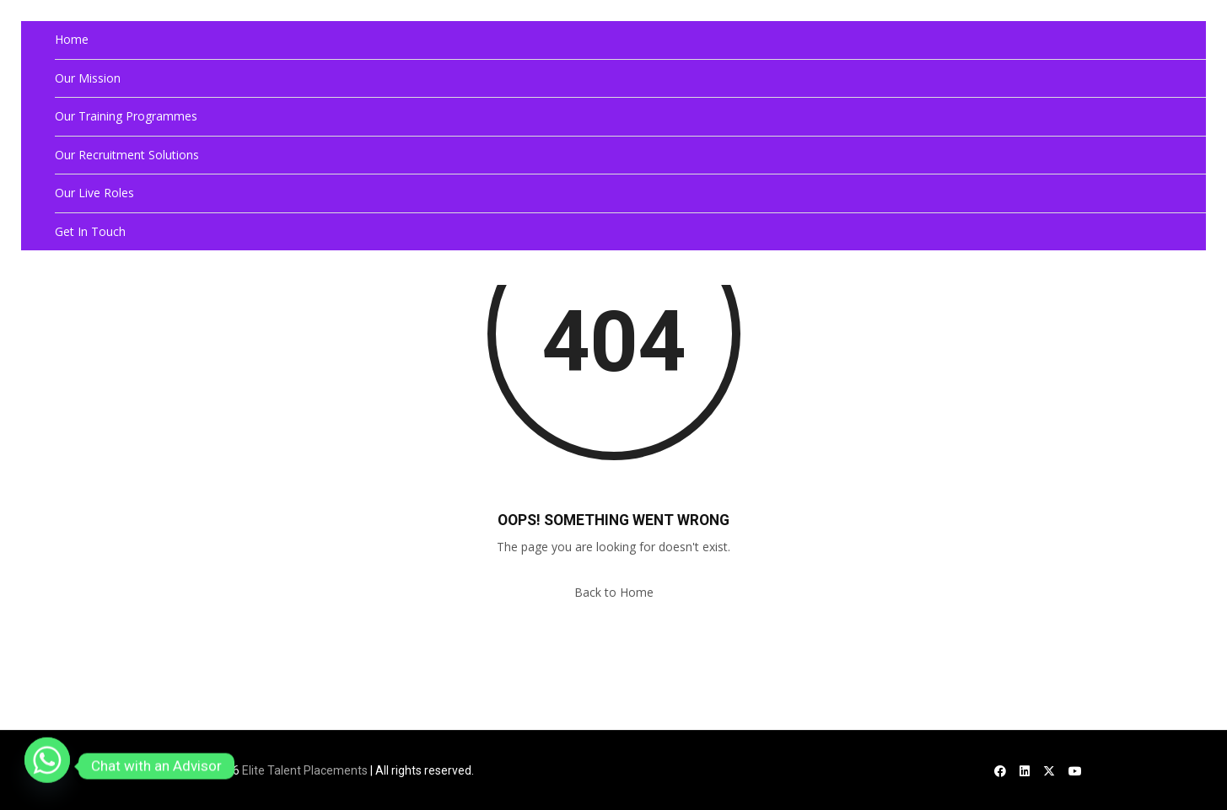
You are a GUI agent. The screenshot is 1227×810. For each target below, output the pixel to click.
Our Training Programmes (126, 116)
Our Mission (88, 78)
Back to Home (614, 592)
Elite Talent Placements (305, 770)
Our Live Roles (94, 193)
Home (72, 39)
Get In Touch (90, 231)
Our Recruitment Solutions (127, 155)
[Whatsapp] (47, 766)
